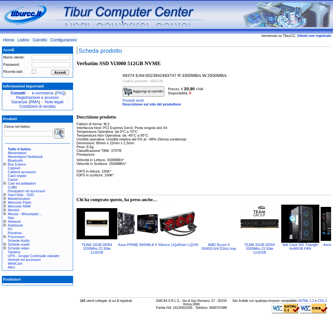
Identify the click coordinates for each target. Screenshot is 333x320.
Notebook (15, 225)
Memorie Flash (19, 202)
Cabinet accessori (22, 172)
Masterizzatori (19, 199)
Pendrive (15, 233)
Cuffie (12, 187)
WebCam (15, 263)
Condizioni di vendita (37, 106)
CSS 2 (322, 301)
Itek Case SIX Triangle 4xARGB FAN (300, 246)
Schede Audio (19, 240)
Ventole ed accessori (24, 260)
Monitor (14, 210)
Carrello (40, 39)
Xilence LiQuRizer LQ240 (178, 245)
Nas (11, 218)
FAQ (61, 93)
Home (8, 39)
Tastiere (14, 252)
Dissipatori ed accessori (26, 191)
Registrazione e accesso (37, 97)
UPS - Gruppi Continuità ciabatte (33, 256)
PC (10, 229)
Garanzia (19, 102)
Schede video (19, 248)
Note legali (54, 102)
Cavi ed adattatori (22, 183)
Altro (11, 267)
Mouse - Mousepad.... (25, 214)
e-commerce (42, 93)
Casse (13, 179)
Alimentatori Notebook (25, 157)
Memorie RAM (19, 206)
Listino (23, 39)
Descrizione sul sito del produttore (152, 104)
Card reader (17, 176)
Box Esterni (17, 164)
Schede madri (19, 244)
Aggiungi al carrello (143, 91)
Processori (16, 237)
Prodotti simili (133, 100)
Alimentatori (17, 153)
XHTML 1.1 (306, 301)
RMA (34, 102)
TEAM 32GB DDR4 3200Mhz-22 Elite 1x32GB (259, 248)
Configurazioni (64, 39)
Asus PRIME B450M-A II (137, 245)
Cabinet (14, 168)
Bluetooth (15, 160)
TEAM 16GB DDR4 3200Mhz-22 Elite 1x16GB (97, 248)
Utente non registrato (314, 35)
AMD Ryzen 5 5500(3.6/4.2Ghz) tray (218, 246)
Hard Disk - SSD (21, 195)
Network (14, 221)
